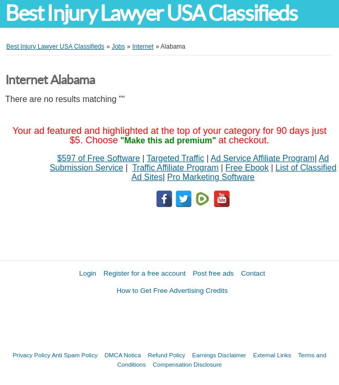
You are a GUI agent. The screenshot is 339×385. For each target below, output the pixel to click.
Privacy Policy (31, 355)
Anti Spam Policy (75, 355)
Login (87, 273)
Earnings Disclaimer (219, 355)
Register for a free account (145, 273)
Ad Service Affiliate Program (263, 158)
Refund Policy (167, 355)
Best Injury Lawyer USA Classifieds (151, 13)
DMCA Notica (123, 355)
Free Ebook (247, 167)
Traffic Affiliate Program (175, 167)
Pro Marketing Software (211, 177)
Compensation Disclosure (187, 364)
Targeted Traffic (175, 158)
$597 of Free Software (98, 158)
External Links (272, 355)
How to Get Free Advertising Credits (172, 291)
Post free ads (213, 273)
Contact (253, 273)
